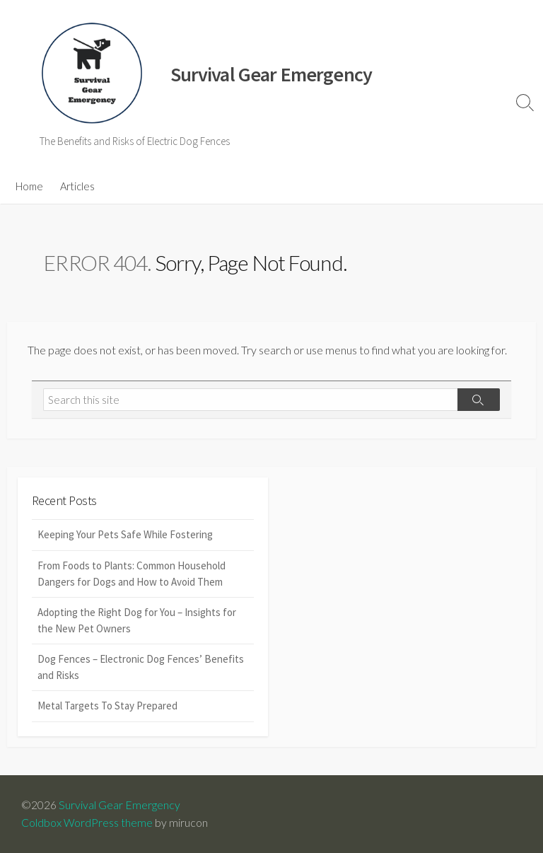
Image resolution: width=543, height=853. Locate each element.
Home (29, 186)
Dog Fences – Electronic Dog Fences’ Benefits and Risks (140, 667)
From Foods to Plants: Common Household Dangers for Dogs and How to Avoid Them (131, 573)
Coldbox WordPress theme (87, 822)
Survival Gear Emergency (119, 805)
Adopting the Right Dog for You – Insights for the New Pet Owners (136, 620)
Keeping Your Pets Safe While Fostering (125, 534)
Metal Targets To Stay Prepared (107, 705)
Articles (77, 186)
